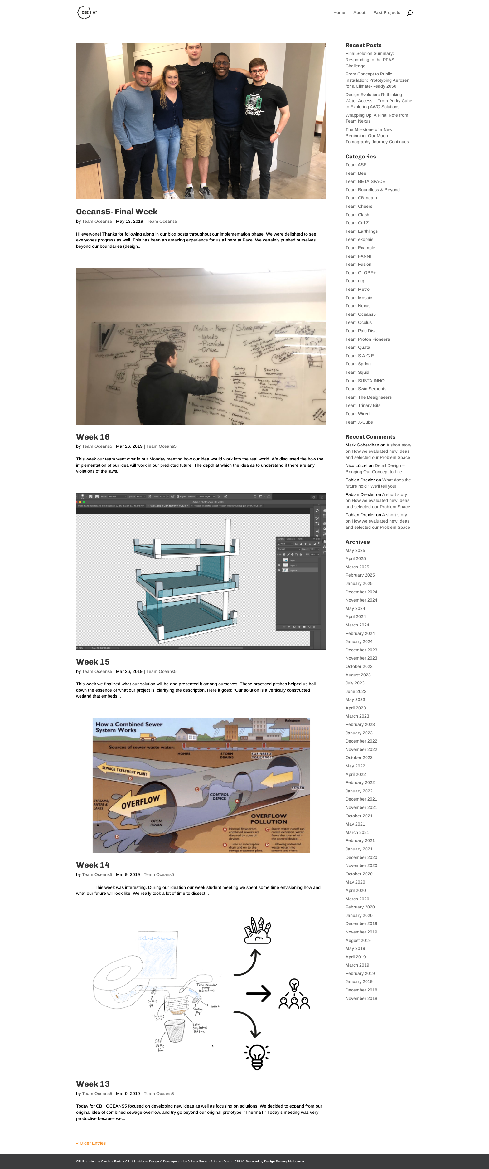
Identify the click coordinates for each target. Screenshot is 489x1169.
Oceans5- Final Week (116, 212)
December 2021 (361, 798)
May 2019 (355, 948)
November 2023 (361, 657)
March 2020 (357, 898)
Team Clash (357, 214)
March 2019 (357, 964)
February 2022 (360, 782)
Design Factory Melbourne (284, 1161)
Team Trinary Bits (363, 405)
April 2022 (356, 774)
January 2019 (359, 981)
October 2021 (359, 815)
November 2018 (361, 998)
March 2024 (357, 624)
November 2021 (361, 807)
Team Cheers (359, 206)
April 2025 (356, 558)
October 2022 (359, 757)
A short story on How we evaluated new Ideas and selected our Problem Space (378, 451)
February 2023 (360, 724)
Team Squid (357, 372)
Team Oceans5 (97, 221)
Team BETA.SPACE (365, 181)
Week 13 (93, 1084)
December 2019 (361, 923)
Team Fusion (358, 264)
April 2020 (356, 890)
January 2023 (359, 732)
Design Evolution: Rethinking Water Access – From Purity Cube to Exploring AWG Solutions (379, 100)
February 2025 (360, 574)
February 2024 (360, 633)
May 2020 (355, 881)
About (359, 12)
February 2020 (360, 906)
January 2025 (359, 583)
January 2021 (359, 848)
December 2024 (361, 591)
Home (339, 12)
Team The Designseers (369, 397)
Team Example (360, 247)
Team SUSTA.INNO (365, 380)
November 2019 (361, 931)
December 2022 (361, 740)
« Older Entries (91, 1143)
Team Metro (358, 289)
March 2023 (357, 716)
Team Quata (358, 347)
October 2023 (359, 666)
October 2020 (359, 873)
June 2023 (356, 691)
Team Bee (356, 173)
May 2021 (355, 823)
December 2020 (361, 857)
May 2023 (355, 699)
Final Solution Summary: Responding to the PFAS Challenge (370, 59)
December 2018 (361, 989)
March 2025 (357, 566)
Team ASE (356, 164)
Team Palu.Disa (361, 330)
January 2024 (359, 641)
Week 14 (93, 865)
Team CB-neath (361, 197)
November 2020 (361, 865)
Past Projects (386, 12)
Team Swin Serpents (366, 388)
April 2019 (356, 956)
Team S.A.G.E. (360, 355)
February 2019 (360, 973)
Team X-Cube (359, 422)
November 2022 (361, 749)
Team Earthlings (362, 231)
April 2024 (356, 616)
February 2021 (360, 840)
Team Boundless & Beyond (373, 189)
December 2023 (361, 649)
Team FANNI (358, 256)
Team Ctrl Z (357, 222)
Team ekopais (359, 239)
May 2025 (355, 550)
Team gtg (355, 280)
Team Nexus (358, 305)
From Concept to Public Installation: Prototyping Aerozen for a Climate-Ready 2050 (377, 80)
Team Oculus (359, 322)
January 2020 (359, 915)
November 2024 (361, 599)
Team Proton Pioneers (368, 339)
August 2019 (358, 940)
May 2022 (355, 765)
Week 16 (93, 437)
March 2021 (357, 832)
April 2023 (356, 707)
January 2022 (359, 790)
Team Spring (358, 363)
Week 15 (93, 662)
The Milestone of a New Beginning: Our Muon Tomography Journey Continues (377, 135)
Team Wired (358, 413)
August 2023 (358, 674)
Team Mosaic (359, 297)
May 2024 (355, 608)
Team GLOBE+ (361, 272)
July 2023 (355, 682)
